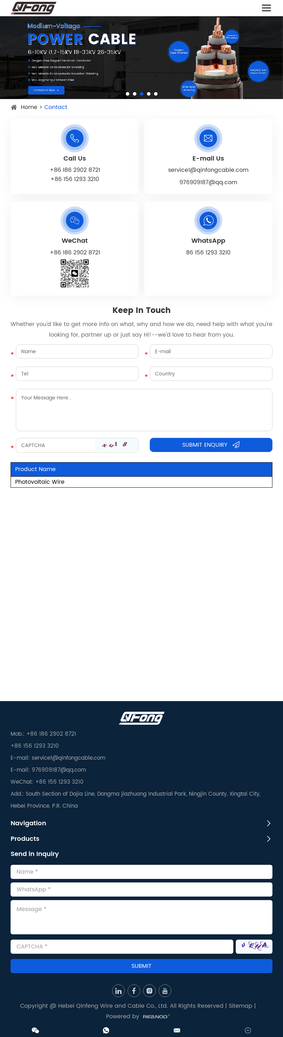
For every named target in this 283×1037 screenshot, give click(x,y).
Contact (55, 107)
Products (25, 839)
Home (29, 107)
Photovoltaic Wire (39, 482)
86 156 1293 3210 (208, 252)
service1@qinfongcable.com (208, 170)
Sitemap (240, 1006)
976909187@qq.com (208, 182)
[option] (141, 57)
